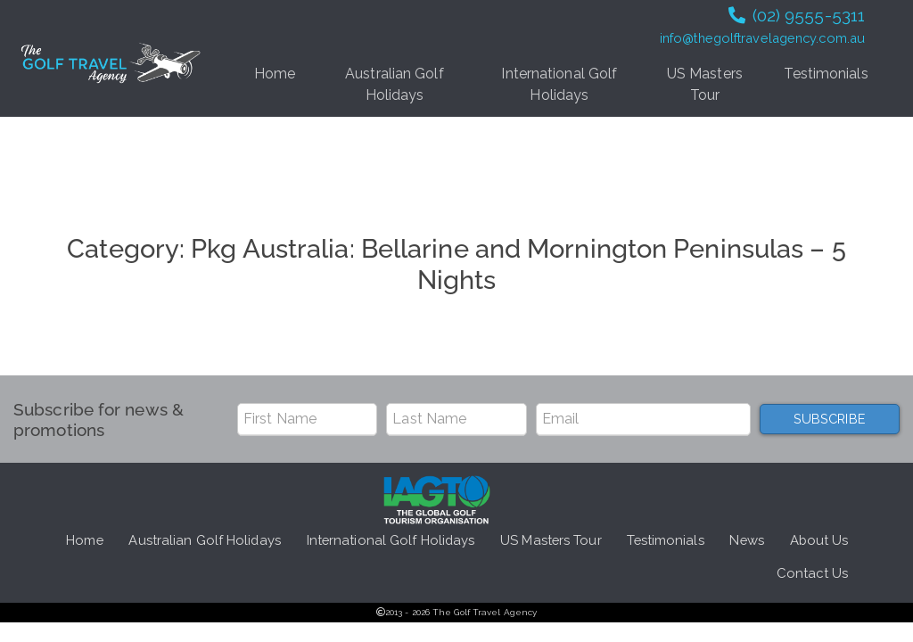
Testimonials (826, 73)
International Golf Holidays (559, 84)
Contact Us (812, 572)
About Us (819, 539)
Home (274, 73)
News (746, 539)
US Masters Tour (705, 84)
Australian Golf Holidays (394, 84)
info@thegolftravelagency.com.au (762, 37)
